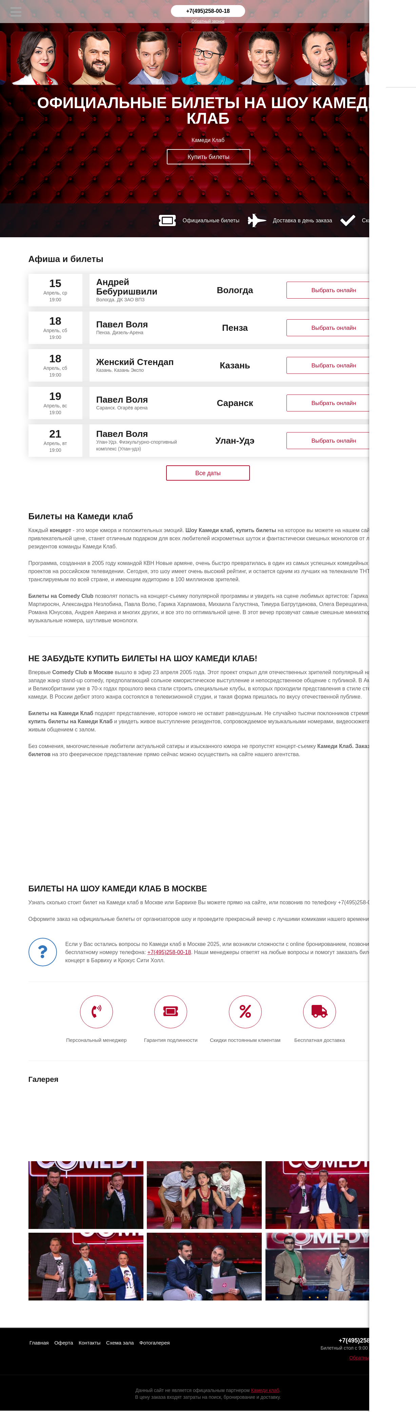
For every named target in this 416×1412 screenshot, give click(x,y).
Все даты (208, 473)
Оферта (67, 1344)
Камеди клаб (265, 1391)
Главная (40, 1344)
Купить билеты (209, 157)
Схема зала (129, 1344)
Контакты (96, 1344)
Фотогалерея (167, 1344)
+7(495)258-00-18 (208, 11)
